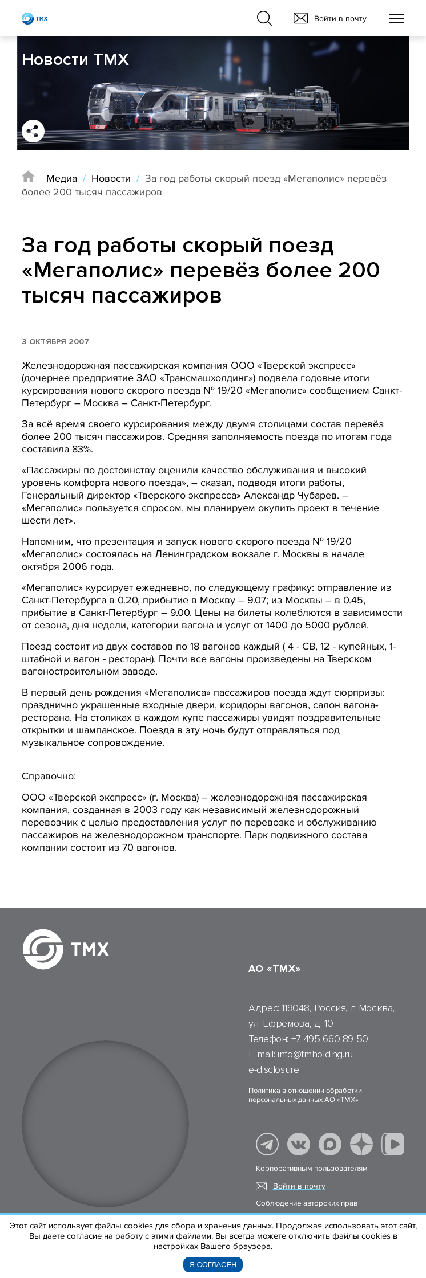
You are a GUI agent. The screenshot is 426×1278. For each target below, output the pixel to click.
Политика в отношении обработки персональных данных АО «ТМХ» (305, 1095)
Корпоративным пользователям (312, 1168)
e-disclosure (273, 1069)
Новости (111, 178)
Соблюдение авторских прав (306, 1203)
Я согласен (213, 1264)
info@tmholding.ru (315, 1054)
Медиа (61, 178)
